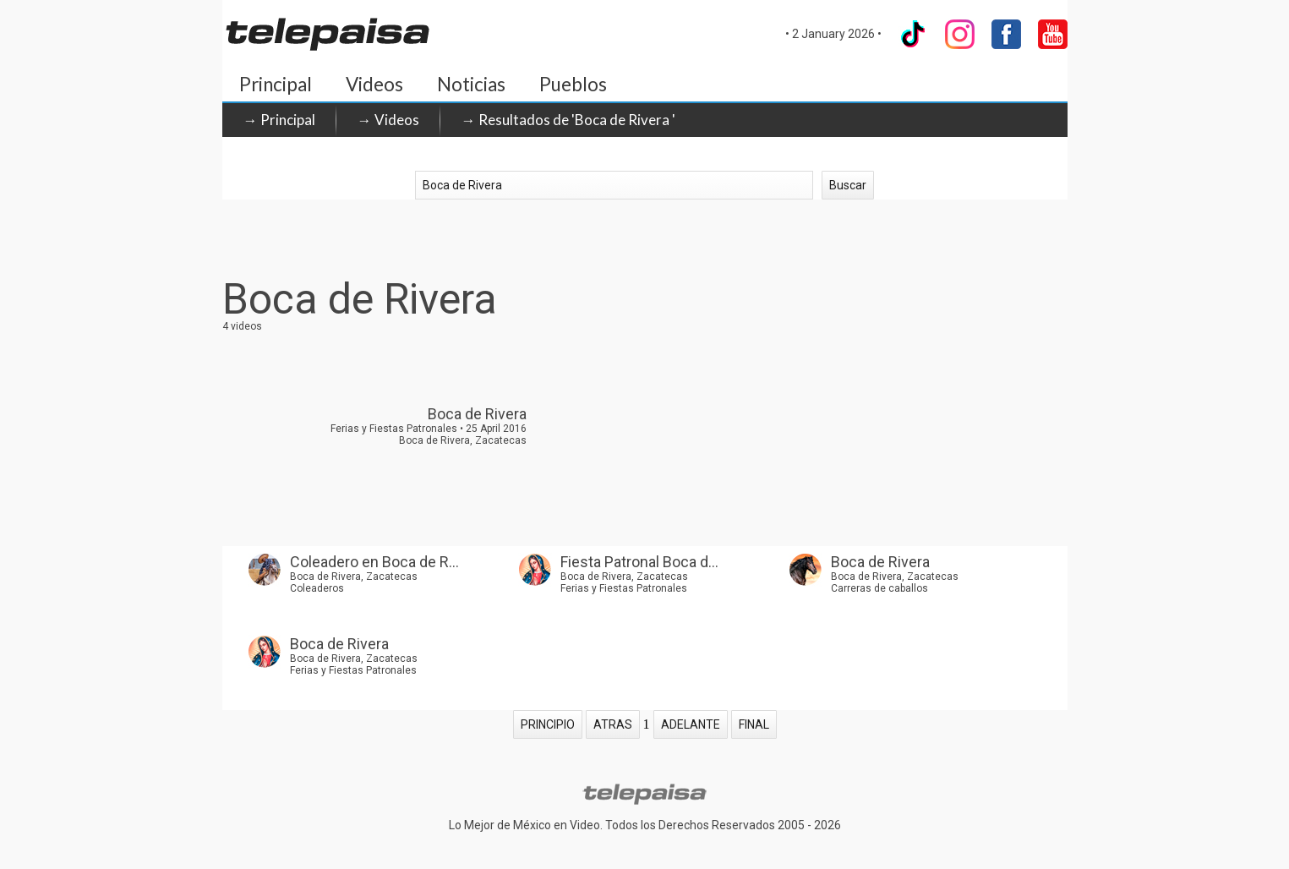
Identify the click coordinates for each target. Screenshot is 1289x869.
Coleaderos (317, 588)
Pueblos (573, 84)
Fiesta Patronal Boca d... (639, 562)
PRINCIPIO (548, 724)
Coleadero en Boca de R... (374, 562)
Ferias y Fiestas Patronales (623, 588)
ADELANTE (690, 724)
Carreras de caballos (879, 588)
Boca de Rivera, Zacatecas (354, 576)
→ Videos (388, 119)
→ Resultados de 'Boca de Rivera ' (568, 119)
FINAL (754, 724)
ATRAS (612, 724)
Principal (275, 84)
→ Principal (279, 119)
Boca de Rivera (880, 562)
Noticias (471, 84)
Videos (374, 84)
